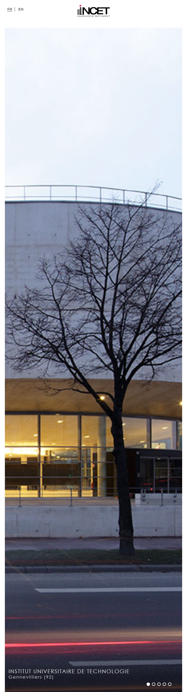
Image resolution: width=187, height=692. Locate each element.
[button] (148, 684)
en (21, 9)
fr (9, 9)
